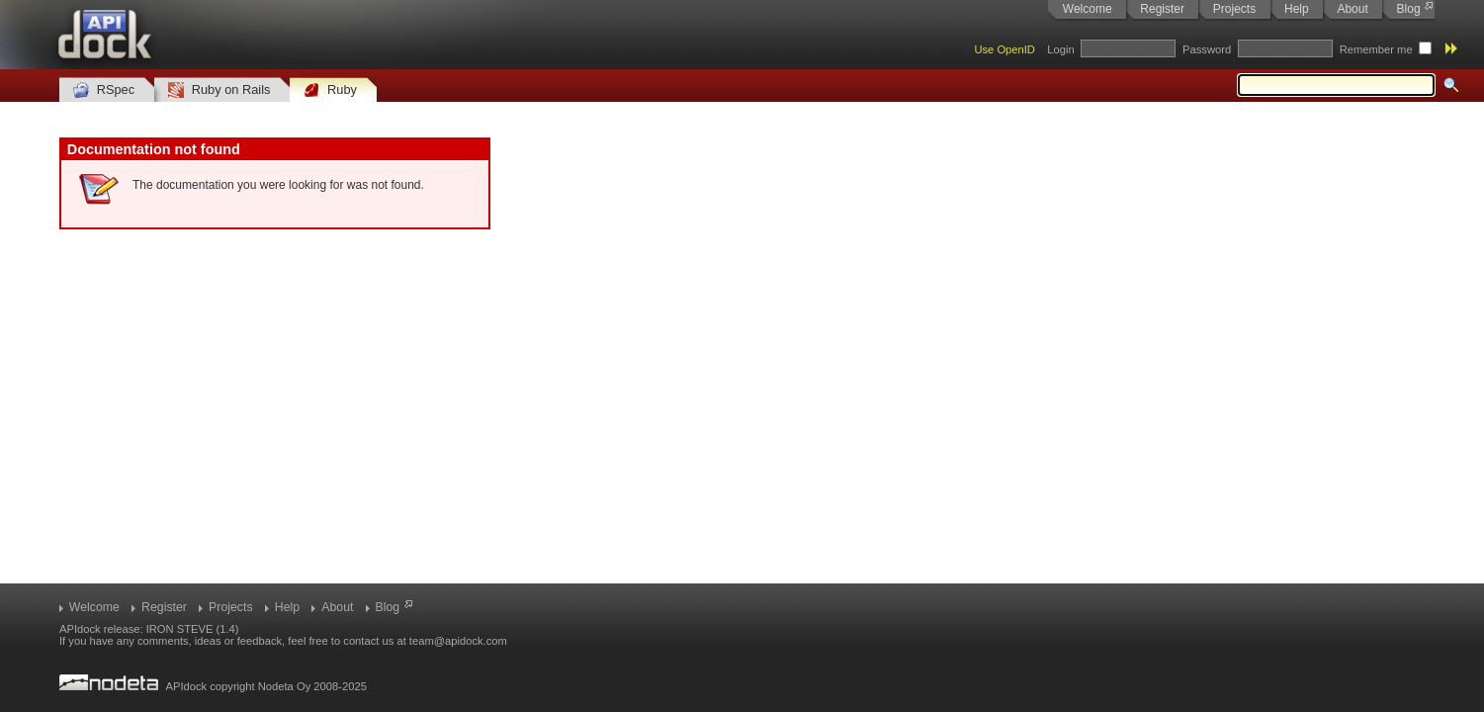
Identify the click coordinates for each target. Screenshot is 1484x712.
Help (1296, 9)
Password (1206, 49)
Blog (1409, 9)
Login (1060, 49)
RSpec (103, 90)
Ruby (330, 90)
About (1352, 9)
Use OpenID (1004, 49)
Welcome (1087, 9)
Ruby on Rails (219, 90)
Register (1162, 9)
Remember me (1376, 49)
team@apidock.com (458, 641)
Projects (1234, 9)
